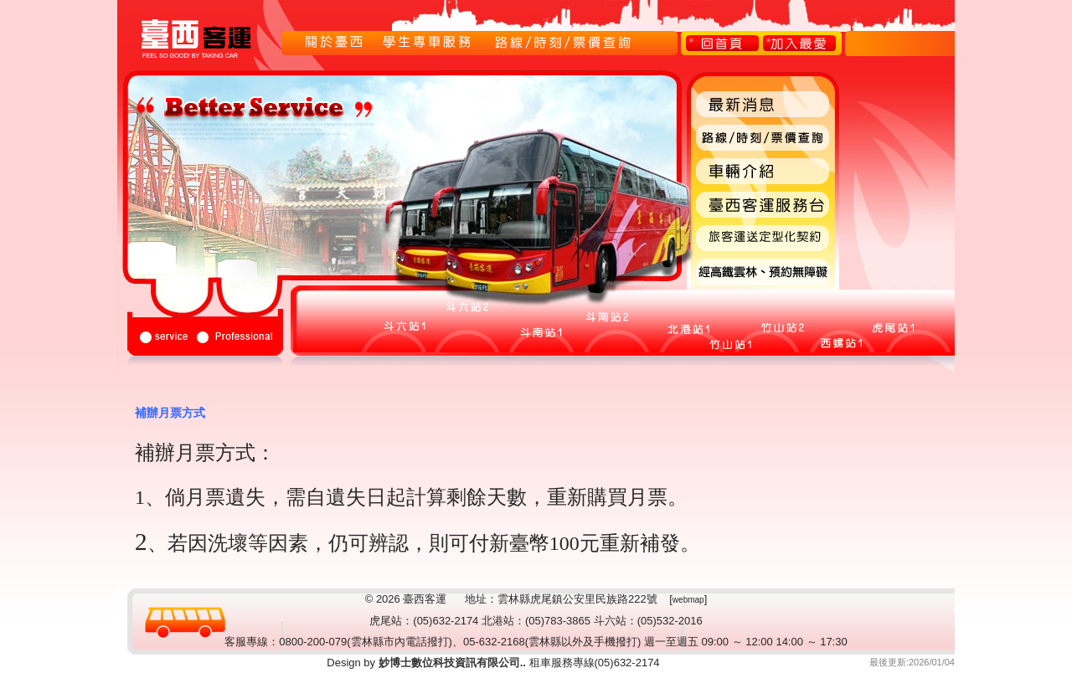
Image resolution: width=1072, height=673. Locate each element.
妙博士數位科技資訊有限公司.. (450, 662)
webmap (688, 599)
